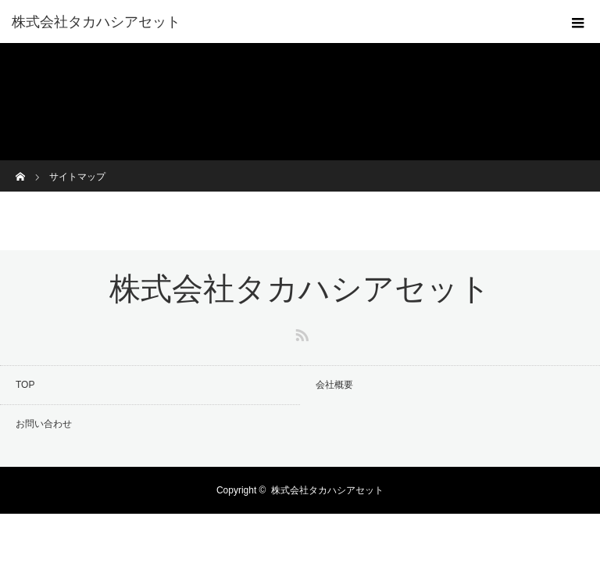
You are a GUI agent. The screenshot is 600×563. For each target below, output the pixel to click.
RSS (300, 332)
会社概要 (334, 384)
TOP (25, 384)
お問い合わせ (44, 423)
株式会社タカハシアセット (96, 22)
